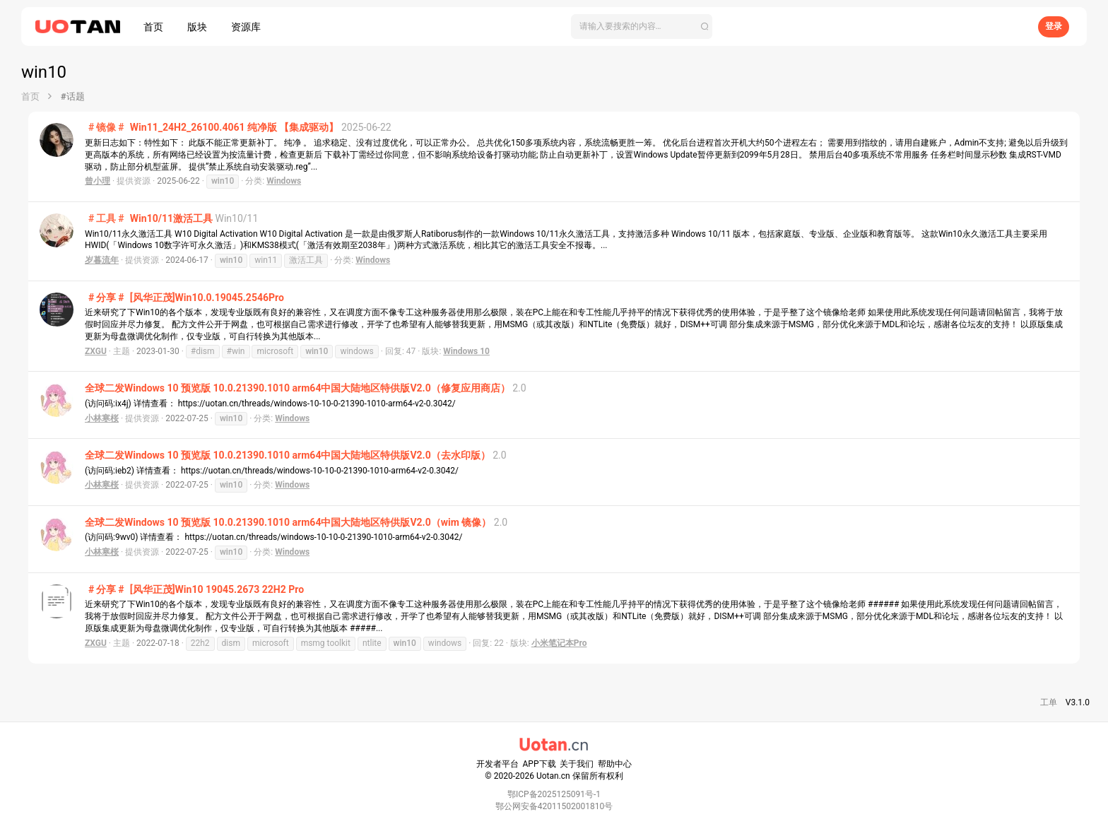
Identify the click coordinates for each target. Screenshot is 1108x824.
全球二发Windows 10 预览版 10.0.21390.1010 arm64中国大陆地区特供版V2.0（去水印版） (287, 455)
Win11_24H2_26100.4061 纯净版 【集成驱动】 (211, 127)
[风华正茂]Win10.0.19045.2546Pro (184, 297)
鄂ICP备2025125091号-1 (554, 794)
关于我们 (577, 764)
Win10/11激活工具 (149, 218)
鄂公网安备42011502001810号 (554, 806)
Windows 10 (466, 351)
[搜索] (641, 26)
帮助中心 (615, 764)
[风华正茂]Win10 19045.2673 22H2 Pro (194, 589)
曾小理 (97, 181)
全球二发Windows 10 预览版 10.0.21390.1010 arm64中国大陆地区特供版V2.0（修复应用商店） (297, 388)
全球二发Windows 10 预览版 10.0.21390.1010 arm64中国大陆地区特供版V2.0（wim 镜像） (288, 522)
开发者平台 (497, 764)
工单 (1048, 702)
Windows (283, 181)
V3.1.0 (1078, 702)
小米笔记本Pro (559, 643)
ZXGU (96, 351)
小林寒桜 (102, 418)
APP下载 (539, 764)
